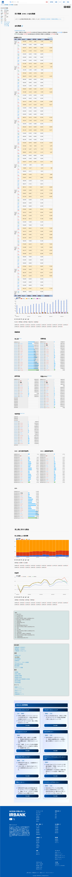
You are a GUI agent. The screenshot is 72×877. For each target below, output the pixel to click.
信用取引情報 (18, 675)
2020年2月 (16, 359)
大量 (7, 22)
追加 (68, 6)
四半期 (51, 2)
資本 (64, 2)
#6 (42, 295)
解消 (56, 817)
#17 (22, 413)
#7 (49, 295)
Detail (27, 725)
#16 (20, 413)
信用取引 (37, 816)
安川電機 (11, 4)
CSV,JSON (6, 25)
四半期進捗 (18, 659)
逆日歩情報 (18, 680)
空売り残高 (18, 674)
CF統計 (37, 844)
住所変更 (56, 827)
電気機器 (6, 4)
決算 (6, 23)
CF (60, 2)
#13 (48, 376)
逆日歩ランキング (58, 859)
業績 (8, 23)
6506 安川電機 (4, 8)
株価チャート (18, 687)
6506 (1, 9)
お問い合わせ (29, 872)
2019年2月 (16, 357)
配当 (68, 2)
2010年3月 (16, 343)
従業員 (37, 847)
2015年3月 (16, 351)
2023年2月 (16, 363)
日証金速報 (18, 682)
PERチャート (18, 690)
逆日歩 (37, 821)
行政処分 (37, 827)
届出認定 (37, 829)
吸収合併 (56, 832)
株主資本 (37, 842)
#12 (21, 338)
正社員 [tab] (18, 713)
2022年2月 (16, 362)
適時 (9, 22)
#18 (23, 413)
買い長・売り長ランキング (60, 857)
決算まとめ (18, 655)
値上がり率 (38, 812)
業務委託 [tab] (22, 713)
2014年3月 (16, 349)
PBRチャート (18, 692)
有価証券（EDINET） (20, 647)
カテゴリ (37, 852)
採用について (42, 872)
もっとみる (49, 37)
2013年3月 (16, 348)
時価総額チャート (19, 694)
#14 (49, 376)
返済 (56, 814)
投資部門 (37, 819)
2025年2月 (42, 366)
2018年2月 (16, 356)
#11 (19, 338)
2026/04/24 (6, 9)
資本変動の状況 (19, 664)
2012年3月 (16, 346)
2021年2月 (16, 360)
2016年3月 (42, 352)
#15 (51, 376)
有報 (5, 22)
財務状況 (17, 660)
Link (1, 23)
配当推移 (17, 665)
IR (4, 23)
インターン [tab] (19, 785)
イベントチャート (19, 689)
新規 (56, 816)
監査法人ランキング (58, 854)
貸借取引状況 (18, 677)
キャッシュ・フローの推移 (22, 662)
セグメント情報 (19, 667)
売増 (56, 812)
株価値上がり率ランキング (60, 855)
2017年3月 (16, 354)
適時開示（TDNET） (20, 649)
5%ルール (57, 842)
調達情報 (37, 832)
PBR (1, 15)
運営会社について (35, 872)
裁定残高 (37, 817)
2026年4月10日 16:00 (19, 30)
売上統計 (37, 839)
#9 (50, 295)
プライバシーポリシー (50, 872)
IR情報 (16, 672)
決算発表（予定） (39, 867)
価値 (8, 24)
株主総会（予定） (39, 865)
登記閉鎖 (56, 829)
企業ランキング (58, 852)
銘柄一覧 (37, 854)
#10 (51, 295)
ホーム (2, 4)
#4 (41, 295)
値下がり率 (38, 814)
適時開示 (56, 839)
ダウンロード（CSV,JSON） (60, 865)
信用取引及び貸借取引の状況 (22, 679)
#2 (25, 295)
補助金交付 (38, 834)
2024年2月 (16, 365)
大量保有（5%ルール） (21, 650)
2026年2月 (16, 368)
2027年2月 (16, 370)
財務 (56, 2)
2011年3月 (16, 345)
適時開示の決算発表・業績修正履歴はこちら (51, 19)
